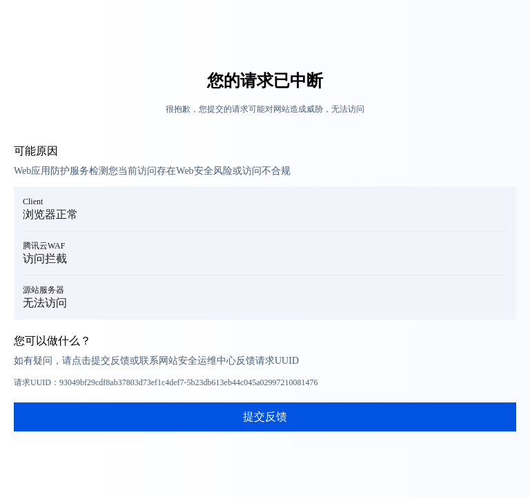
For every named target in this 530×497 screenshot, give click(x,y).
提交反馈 (265, 416)
